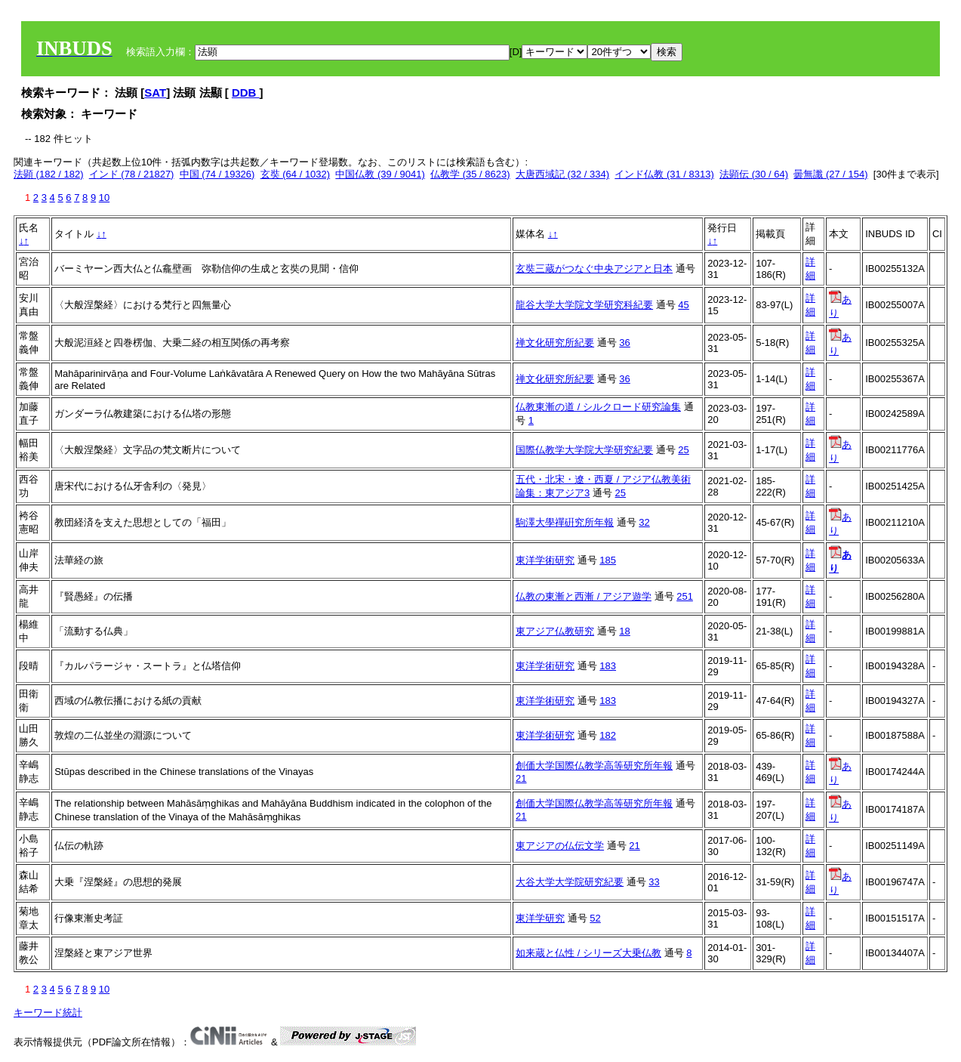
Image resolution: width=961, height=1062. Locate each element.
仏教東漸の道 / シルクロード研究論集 (598, 406)
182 (607, 735)
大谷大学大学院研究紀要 (570, 882)
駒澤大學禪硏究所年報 (565, 522)
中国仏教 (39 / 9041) (380, 174)
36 (624, 342)
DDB (246, 92)
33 (653, 882)
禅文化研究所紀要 (555, 342)
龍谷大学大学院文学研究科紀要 (584, 304)
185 (607, 560)
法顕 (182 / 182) (49, 174)
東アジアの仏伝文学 (560, 845)
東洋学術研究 (545, 560)
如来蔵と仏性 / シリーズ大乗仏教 (588, 953)
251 (684, 596)
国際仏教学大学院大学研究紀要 (584, 449)
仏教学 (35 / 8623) (470, 174)
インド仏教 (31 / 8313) (664, 174)
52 (595, 918)
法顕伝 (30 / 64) (753, 174)
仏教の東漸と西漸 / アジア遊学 (583, 596)
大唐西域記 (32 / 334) (562, 174)
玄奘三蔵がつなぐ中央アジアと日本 (594, 268)
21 (521, 778)
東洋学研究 (540, 918)
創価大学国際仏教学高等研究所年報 (594, 765)
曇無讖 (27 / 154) (830, 174)
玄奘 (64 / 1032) (295, 174)
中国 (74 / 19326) (217, 174)
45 (683, 304)
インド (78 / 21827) (131, 174)
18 (624, 631)
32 (644, 522)
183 (607, 665)
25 (683, 449)
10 (104, 197)
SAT (155, 92)
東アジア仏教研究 (555, 631)
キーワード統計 (48, 1012)
